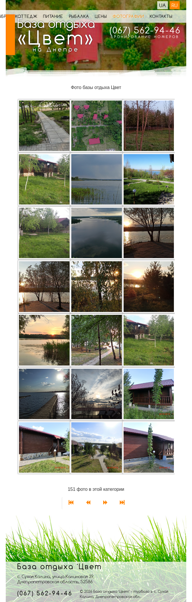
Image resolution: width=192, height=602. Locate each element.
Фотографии (128, 16)
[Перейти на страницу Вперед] (105, 503)
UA (162, 5)
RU (175, 5)
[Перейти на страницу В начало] (70, 503)
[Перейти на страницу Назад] (87, 503)
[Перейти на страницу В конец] (121, 503)
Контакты (161, 16)
